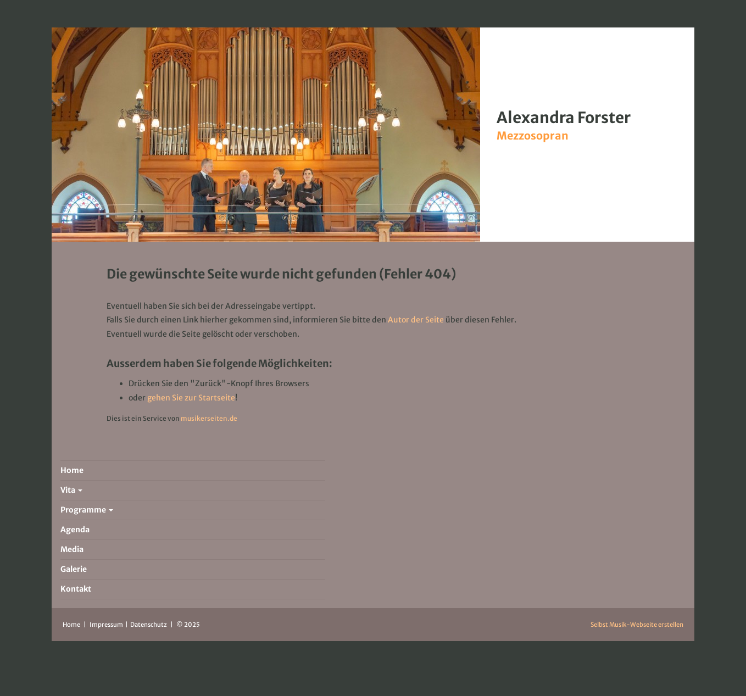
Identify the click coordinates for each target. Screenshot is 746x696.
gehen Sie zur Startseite (191, 398)
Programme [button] (86, 510)
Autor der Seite (416, 320)
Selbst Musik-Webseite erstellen (637, 624)
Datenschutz (149, 624)
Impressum (107, 624)
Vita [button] (71, 490)
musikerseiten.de (209, 418)
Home (71, 624)
